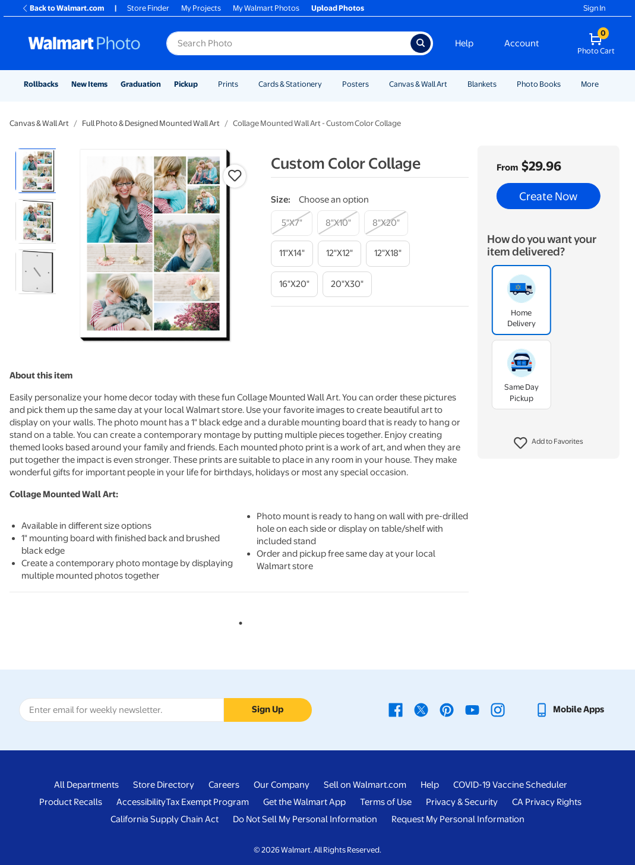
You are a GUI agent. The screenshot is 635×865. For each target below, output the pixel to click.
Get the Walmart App (304, 802)
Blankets (482, 84)
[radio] (37, 171)
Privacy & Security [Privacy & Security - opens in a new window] (462, 802)
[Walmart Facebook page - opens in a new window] (395, 709)
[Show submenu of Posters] (374, 84)
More (590, 84)
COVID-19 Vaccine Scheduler (510, 784)
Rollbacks (41, 84)
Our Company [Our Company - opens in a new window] (281, 784)
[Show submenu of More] (604, 84)
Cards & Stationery (290, 84)
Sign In (594, 8)
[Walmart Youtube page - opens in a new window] (472, 709)
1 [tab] (238, 621)
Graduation (141, 84)
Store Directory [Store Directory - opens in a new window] (163, 784)
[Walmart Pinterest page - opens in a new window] (447, 709)
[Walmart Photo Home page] (84, 43)
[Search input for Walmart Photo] (288, 43)
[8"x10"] (338, 223)
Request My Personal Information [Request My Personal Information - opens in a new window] (458, 819)
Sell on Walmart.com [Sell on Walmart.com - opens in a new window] (365, 784)
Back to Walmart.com (62, 8)
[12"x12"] (339, 253)
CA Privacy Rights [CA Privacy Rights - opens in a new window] (547, 802)
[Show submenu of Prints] (243, 84)
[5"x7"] (291, 223)
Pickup (186, 84)
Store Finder (148, 8)
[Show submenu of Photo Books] (566, 84)
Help (464, 43)
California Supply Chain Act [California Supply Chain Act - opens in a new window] (164, 819)
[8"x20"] (386, 223)
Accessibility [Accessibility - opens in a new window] (141, 802)
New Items (89, 84)
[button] (548, 443)
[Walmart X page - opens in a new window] (421, 709)
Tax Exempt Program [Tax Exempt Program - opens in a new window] (207, 802)
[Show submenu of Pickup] (203, 84)
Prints (228, 84)
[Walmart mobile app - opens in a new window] (569, 709)
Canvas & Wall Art (418, 84)
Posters (355, 84)
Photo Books (539, 84)
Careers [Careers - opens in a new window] (223, 784)
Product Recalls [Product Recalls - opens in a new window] (70, 802)
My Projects (201, 8)
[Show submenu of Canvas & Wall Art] (452, 84)
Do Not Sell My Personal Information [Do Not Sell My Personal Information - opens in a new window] (305, 819)
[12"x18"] (388, 253)
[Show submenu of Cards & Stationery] (327, 84)
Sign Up (267, 709)
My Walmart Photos (266, 8)
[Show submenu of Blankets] (502, 84)
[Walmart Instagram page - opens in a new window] (498, 709)
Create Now (548, 196)
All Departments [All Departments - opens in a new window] (86, 784)
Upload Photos (337, 8)
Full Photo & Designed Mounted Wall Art (151, 123)
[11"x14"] (292, 253)
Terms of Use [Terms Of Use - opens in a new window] (386, 802)
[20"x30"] (347, 284)
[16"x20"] (294, 284)
